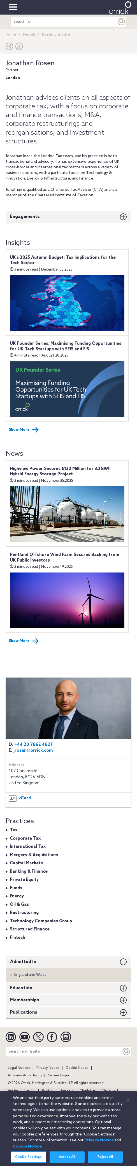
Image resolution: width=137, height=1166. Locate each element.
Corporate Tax (25, 838)
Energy (17, 896)
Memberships (24, 1000)
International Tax (28, 846)
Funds (16, 888)
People (29, 34)
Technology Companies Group (41, 921)
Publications (23, 1012)
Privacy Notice (47, 1068)
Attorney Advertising (25, 1075)
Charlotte (87, 1091)
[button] (9, 47)
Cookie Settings (28, 1160)
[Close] (128, 1103)
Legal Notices (19, 1068)
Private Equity (24, 879)
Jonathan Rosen (30, 63)
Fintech (17, 937)
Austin (13, 1091)
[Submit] (122, 22)
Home (11, 34)
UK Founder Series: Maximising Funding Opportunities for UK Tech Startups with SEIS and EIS (65, 346)
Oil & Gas (19, 904)
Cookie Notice (77, 1068)
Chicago (108, 1091)
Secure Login (58, 1075)
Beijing (30, 1091)
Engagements (25, 216)
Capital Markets (26, 863)
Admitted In (23, 961)
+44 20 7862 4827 (34, 744)
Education (21, 988)
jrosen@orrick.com (33, 750)
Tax (13, 830)
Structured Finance (30, 929)
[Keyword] (126, 1051)
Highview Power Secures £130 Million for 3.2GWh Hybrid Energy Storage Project (60, 471)
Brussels (66, 1091)
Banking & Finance (29, 871)
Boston (47, 1091)
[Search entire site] (64, 1051)
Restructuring (24, 912)
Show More (24, 430)
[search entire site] (63, 22)
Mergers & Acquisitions (34, 855)
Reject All (105, 1160)
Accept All (67, 1160)
